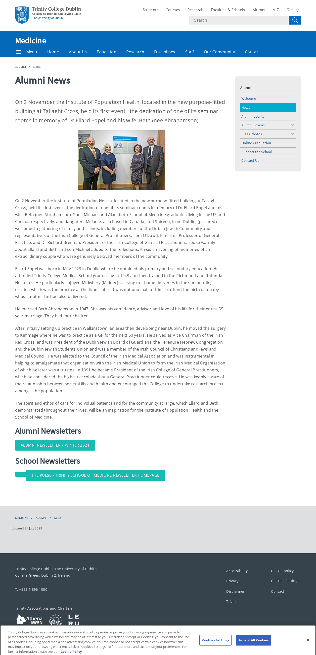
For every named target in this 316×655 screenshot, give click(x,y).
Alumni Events (252, 116)
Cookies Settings (285, 580)
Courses (173, 9)
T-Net (231, 601)
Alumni (259, 9)
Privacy (232, 581)
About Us (78, 52)
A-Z (276, 9)
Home (53, 52)
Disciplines (164, 52)
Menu (26, 52)
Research (195, 9)
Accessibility (237, 570)
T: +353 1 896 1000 (31, 589)
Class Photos (251, 133)
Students (150, 9)
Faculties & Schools (228, 9)
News (37, 66)
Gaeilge (293, 9)
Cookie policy (282, 570)
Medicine (30, 41)
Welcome (248, 98)
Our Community (219, 52)
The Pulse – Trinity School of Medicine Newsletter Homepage (95, 475)
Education (106, 52)
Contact (252, 52)
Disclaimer (235, 591)
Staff (189, 52)
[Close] (308, 643)
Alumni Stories (253, 125)
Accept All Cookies (254, 643)
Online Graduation (256, 142)
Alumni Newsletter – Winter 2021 (55, 445)
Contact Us (250, 160)
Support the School (256, 151)
